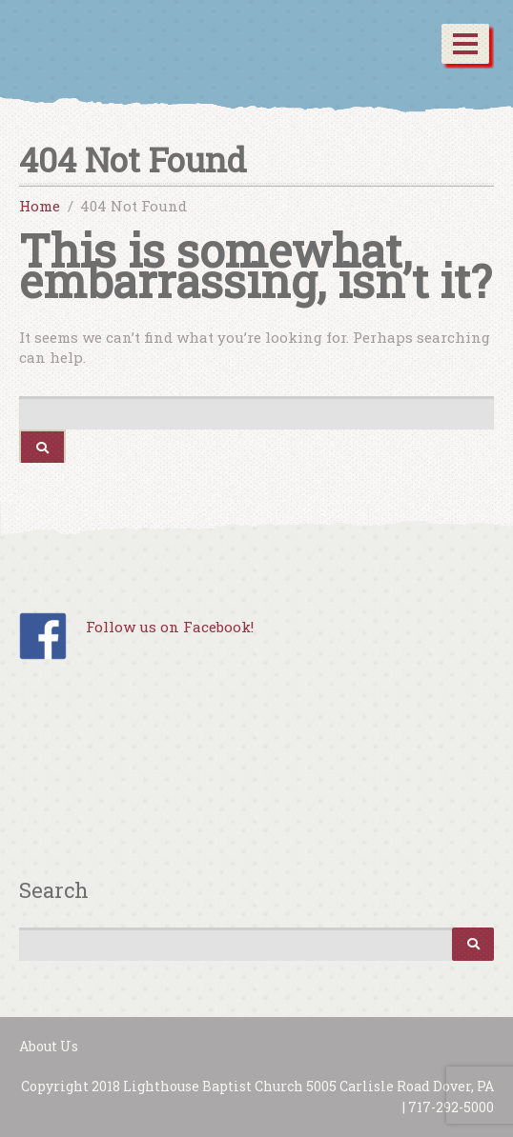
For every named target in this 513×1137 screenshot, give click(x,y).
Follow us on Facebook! (170, 626)
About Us (48, 1046)
